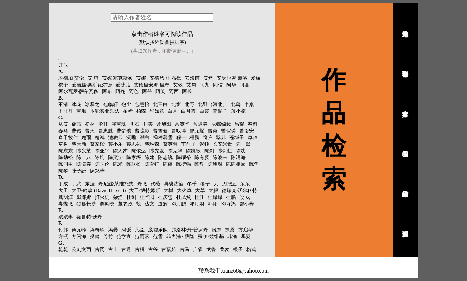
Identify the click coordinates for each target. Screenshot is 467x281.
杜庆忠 (165, 197)
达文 (149, 204)
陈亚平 (102, 150)
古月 (126, 249)
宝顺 (81, 111)
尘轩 (103, 124)
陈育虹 (152, 164)
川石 (135, 124)
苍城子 (236, 137)
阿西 (174, 91)
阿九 (204, 84)
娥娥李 (65, 217)
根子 (238, 249)
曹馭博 (178, 130)
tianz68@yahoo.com (245, 271)
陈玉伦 (102, 164)
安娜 (141, 78)
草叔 (253, 137)
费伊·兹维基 (211, 236)
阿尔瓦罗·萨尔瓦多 (78, 91)
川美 (148, 124)
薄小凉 (238, 111)
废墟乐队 (158, 230)
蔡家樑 (97, 144)
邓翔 (213, 204)
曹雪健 (160, 130)
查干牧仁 (68, 137)
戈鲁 (211, 249)
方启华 (245, 230)
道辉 (163, 204)
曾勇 (213, 130)
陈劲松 (65, 157)
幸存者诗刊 (405, 65)
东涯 (90, 184)
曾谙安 (246, 130)
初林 (90, 124)
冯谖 (126, 230)
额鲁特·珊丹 (89, 217)
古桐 (140, 249)
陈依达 (138, 150)
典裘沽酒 (174, 184)
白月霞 (188, 111)
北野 (189, 104)
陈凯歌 (193, 150)
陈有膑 (201, 157)
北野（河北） (212, 104)
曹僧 (76, 130)
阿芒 (147, 91)
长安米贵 (222, 144)
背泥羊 (220, 111)
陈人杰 (120, 150)
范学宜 (123, 236)
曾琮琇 (228, 130)
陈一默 (243, 144)
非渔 (232, 236)
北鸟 (236, 104)
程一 (181, 137)
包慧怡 (142, 104)
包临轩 (110, 104)
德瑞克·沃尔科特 (240, 190)
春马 (63, 130)
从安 (63, 124)
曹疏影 (142, 130)
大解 (213, 190)
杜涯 (199, 197)
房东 (216, 230)
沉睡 (131, 137)
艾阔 (191, 84)
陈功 (241, 150)
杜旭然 (183, 197)
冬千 (192, 184)
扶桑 (230, 230)
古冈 (100, 249)
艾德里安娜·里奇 (151, 84)
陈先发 (156, 150)
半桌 (249, 104)
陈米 (118, 164)
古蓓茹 (168, 249)
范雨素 (142, 236)
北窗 (176, 104)
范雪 (158, 236)
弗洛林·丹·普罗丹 (189, 230)
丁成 (63, 184)
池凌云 (115, 137)
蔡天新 (79, 144)
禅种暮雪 (163, 137)
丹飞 (142, 184)
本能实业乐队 (104, 111)
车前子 (188, 144)
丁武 (76, 184)
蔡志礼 (133, 144)
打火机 (102, 197)
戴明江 (65, 197)
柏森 (141, 111)
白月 (173, 111)
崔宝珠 (119, 124)
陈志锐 (165, 157)
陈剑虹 (225, 150)
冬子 (205, 184)
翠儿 (221, 137)
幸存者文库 (405, 105)
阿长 (187, 91)
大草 (200, 190)
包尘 (126, 104)
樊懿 (95, 236)
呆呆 (245, 184)
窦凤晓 (107, 204)
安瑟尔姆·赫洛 (231, 78)
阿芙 (160, 91)
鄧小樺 (246, 204)
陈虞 (168, 164)
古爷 (153, 249)
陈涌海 (238, 157)
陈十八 (83, 157)
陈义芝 (83, 150)
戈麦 (224, 249)
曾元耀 (196, 130)
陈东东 (65, 150)
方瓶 (63, 236)
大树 (168, 190)
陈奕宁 (115, 157)
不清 (63, 104)
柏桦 (128, 111)
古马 (184, 249)
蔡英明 (170, 144)
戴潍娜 (83, 197)
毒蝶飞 (65, 204)
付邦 (63, 230)
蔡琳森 (152, 144)
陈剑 (209, 150)
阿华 (231, 84)
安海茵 (192, 78)
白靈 (204, 111)
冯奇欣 (97, 230)
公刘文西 (81, 249)
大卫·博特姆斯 (144, 190)
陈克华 (175, 150)
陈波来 (220, 157)
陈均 (100, 157)
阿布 (107, 91)
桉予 (63, 84)
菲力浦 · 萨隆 (180, 236)
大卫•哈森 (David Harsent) (99, 190)
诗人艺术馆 (405, 25)
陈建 (149, 157)
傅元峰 (79, 230)
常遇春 (200, 124)
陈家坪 (133, 157)
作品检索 (405, 185)
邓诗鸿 (228, 204)
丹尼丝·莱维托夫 (116, 184)
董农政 (125, 204)
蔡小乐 (115, 144)
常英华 (182, 124)
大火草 (184, 190)
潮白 (144, 137)
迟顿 (204, 144)
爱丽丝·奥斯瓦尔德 (92, 84)
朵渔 (118, 197)
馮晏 (246, 236)
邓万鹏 (178, 204)
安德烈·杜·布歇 (165, 78)
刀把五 (229, 184)
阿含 (244, 84)
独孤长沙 (86, 204)
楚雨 (86, 137)
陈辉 (199, 164)
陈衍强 (183, 164)
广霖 (198, 249)
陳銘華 (97, 171)
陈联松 (133, 164)
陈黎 (63, 171)
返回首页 (405, 225)
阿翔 (120, 91)
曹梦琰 (123, 130)
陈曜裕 (183, 157)
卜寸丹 (65, 111)
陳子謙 (79, 171)
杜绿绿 (215, 197)
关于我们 (405, 145)
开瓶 (63, 65)
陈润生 (65, 164)
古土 (113, 249)
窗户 (208, 137)
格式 (251, 249)
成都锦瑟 (221, 124)
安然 (208, 78)
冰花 (76, 104)
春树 (253, 124)
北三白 (160, 104)
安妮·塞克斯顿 (117, 78)
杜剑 (131, 197)
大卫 (63, 190)
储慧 (76, 124)
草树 (63, 144)
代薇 (155, 184)
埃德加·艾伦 (71, 78)
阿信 (218, 84)
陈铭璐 (215, 164)
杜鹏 (231, 197)
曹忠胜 (105, 130)
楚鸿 (100, 137)
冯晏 (113, 230)
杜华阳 (147, 197)
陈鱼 (254, 164)
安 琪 (93, 78)
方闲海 (79, 236)
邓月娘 (196, 204)
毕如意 (156, 111)
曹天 (90, 130)
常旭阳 (163, 124)
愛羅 (256, 78)
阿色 (134, 91)
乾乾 (63, 249)
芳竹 (108, 236)
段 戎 (245, 197)
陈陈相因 (236, 164)
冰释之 (92, 104)
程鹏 (194, 137)
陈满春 (83, 164)
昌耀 (239, 124)
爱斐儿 (122, 84)
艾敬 (178, 84)
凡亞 (140, 230)
